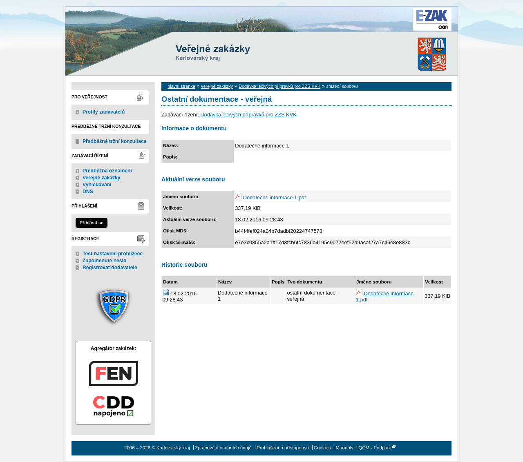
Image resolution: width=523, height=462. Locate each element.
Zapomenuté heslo (104, 260)
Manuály (345, 447)
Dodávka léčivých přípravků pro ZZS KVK (279, 86)
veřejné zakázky (217, 86)
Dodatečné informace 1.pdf (274, 197)
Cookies (322, 447)
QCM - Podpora (374, 447)
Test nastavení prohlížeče (113, 254)
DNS (88, 191)
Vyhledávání (97, 184)
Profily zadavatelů (104, 112)
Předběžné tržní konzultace (115, 141)
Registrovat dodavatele (110, 267)
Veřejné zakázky (102, 178)
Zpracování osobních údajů (223, 447)
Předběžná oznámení (107, 171)
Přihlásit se (91, 222)
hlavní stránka (181, 86)
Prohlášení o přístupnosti (282, 447)
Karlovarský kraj (237, 26)
